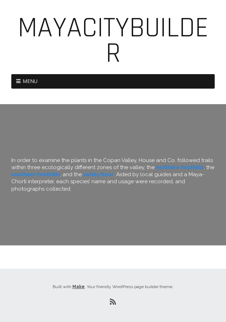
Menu (30, 81)
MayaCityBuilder (113, 41)
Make (78, 286)
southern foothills (35, 174)
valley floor (98, 174)
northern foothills (180, 167)
